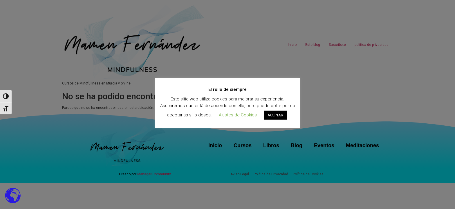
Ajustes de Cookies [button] (238, 115)
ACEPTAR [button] (275, 115)
